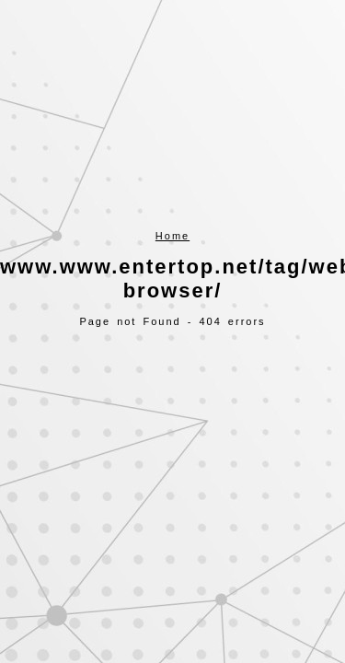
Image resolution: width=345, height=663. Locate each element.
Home (172, 235)
